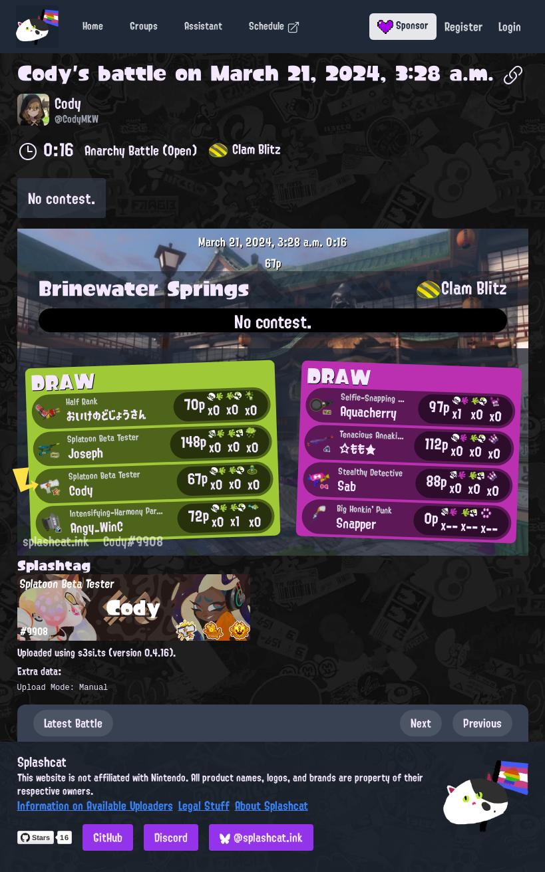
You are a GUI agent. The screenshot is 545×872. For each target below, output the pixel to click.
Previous (482, 723)
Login (509, 26)
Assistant (203, 26)
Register (463, 26)
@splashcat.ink (261, 837)
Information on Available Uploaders (95, 806)
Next (421, 723)
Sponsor (403, 25)
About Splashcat (271, 806)
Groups (144, 26)
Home (93, 26)
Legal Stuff (204, 806)
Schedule (274, 26)
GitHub (107, 837)
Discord (171, 837)
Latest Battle (73, 723)
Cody (45, 73)
